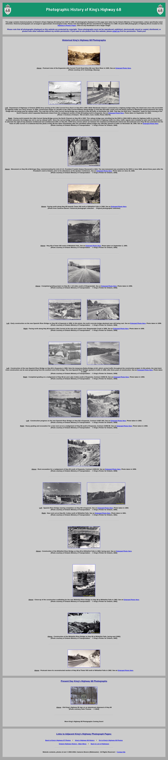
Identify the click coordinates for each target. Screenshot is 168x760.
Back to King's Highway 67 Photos (58, 740)
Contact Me (121, 752)
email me (116, 31)
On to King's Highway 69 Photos (111, 740)
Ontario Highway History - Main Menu (72, 744)
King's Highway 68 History (84, 740)
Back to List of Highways (100, 744)
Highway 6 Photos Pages (67, 25)
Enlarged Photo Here (123, 68)
